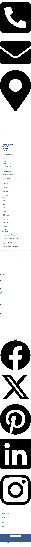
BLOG (2, 251)
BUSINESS (3, 136)
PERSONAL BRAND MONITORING (7, 143)
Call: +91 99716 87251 (3, 36)
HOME (2, 135)
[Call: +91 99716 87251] (15, 34)
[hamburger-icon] (0, 133)
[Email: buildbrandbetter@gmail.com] (15, 67)
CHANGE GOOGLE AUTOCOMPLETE (8, 144)
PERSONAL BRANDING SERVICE (7, 142)
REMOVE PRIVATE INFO (6, 145)
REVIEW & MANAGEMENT (5, 146)
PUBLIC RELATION (4, 250)
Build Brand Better (22, 542)
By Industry (4, 197)
